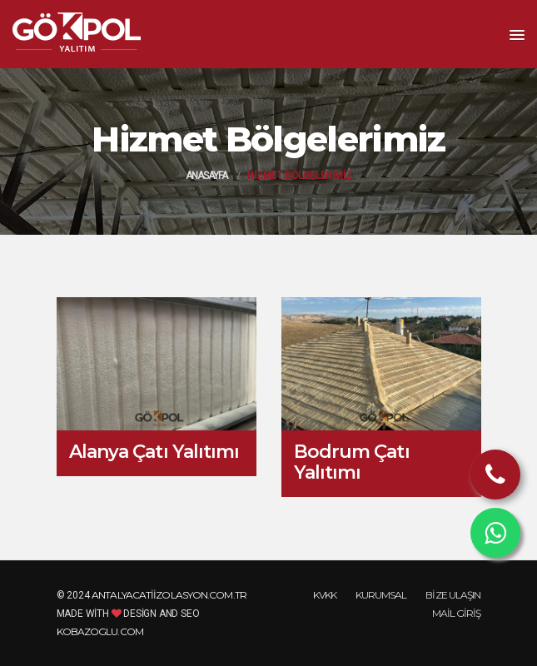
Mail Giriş (456, 613)
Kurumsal (381, 595)
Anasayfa (207, 175)
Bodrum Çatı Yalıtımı (352, 462)
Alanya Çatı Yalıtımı (154, 451)
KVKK (324, 595)
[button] (517, 35)
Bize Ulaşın (452, 595)
